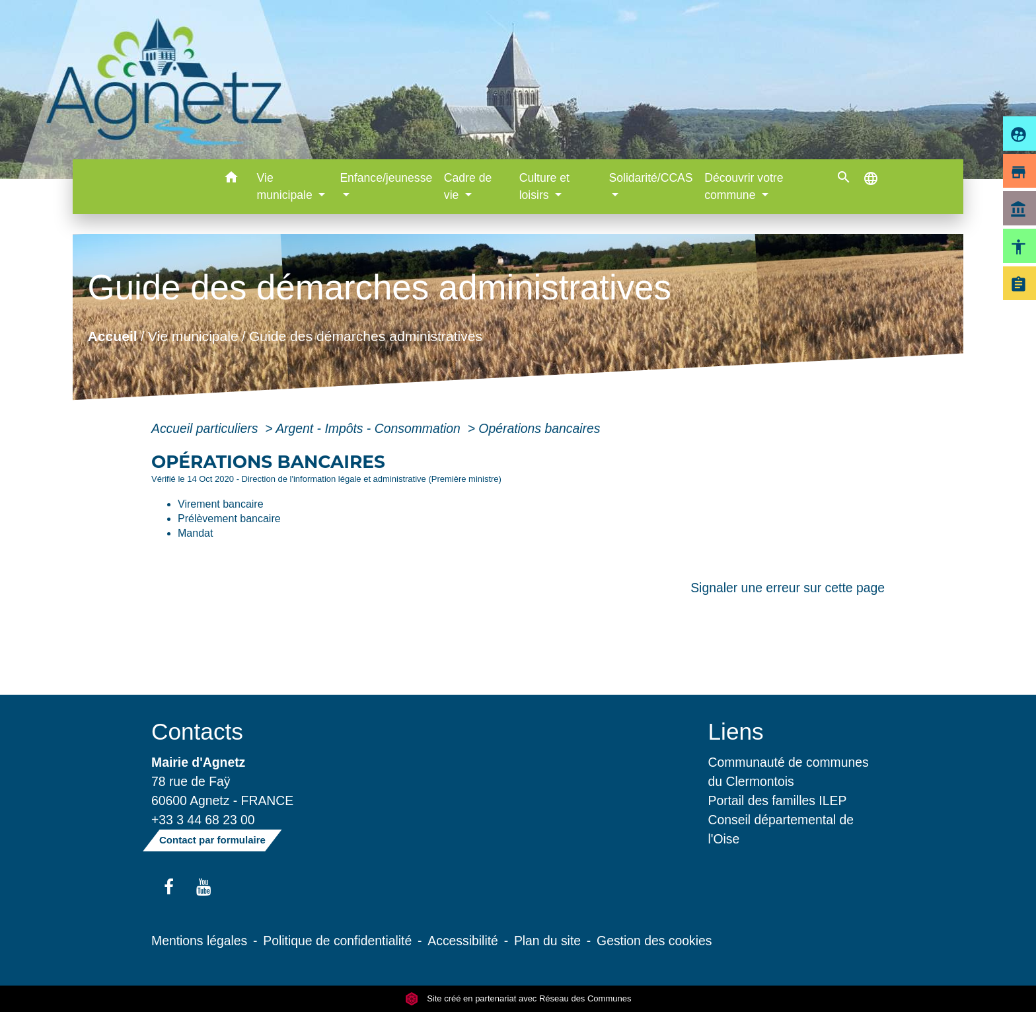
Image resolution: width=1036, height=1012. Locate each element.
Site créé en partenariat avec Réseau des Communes (518, 998)
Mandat (195, 533)
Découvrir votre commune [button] (743, 186)
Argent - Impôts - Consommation (370, 428)
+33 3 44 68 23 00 (203, 819)
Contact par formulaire (212, 839)
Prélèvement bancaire (229, 518)
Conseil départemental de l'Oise (781, 829)
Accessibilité (462, 940)
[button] (231, 179)
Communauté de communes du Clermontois (788, 772)
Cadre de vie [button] (468, 186)
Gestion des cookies (654, 940)
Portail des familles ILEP (777, 800)
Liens (736, 731)
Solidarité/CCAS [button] (650, 177)
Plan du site (547, 940)
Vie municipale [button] (286, 186)
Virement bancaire (221, 504)
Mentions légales (199, 940)
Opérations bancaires (539, 428)
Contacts (197, 731)
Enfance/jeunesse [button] (386, 177)
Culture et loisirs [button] (544, 186)
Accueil (112, 336)
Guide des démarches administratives (365, 336)
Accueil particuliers (206, 428)
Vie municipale (193, 336)
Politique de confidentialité (337, 940)
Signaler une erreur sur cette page (787, 587)
